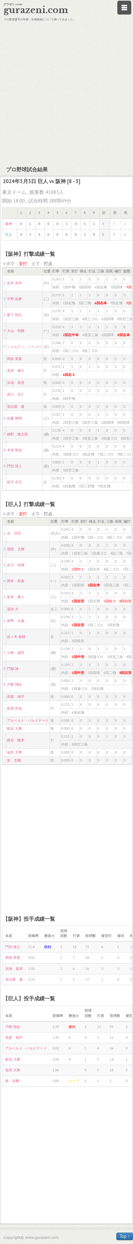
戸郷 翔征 (14, 684)
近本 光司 (14, 283)
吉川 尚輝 (15, 565)
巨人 (8, 234)
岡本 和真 (15, 581)
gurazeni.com (35, 10)
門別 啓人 (14, 466)
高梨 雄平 (15, 696)
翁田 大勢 (14, 752)
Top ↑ (124, 1236)
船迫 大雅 (14, 728)
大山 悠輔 (15, 330)
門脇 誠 (12, 668)
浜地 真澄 (15, 382)
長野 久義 (15, 621)
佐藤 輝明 (14, 418)
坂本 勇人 (15, 597)
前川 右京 (14, 482)
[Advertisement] (65, 92)
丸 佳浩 (14, 533)
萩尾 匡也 (14, 708)
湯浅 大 (12, 609)
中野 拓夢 (14, 299)
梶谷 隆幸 (15, 740)
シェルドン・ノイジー (24, 346)
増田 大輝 (15, 549)
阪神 (8, 224)
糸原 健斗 (15, 370)
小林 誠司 (15, 652)
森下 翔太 (14, 315)
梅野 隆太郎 (17, 434)
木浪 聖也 (14, 450)
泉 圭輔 (14, 760)
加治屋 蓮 (15, 406)
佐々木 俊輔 (16, 636)
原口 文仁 (15, 394)
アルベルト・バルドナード (28, 720)
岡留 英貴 (14, 359)
